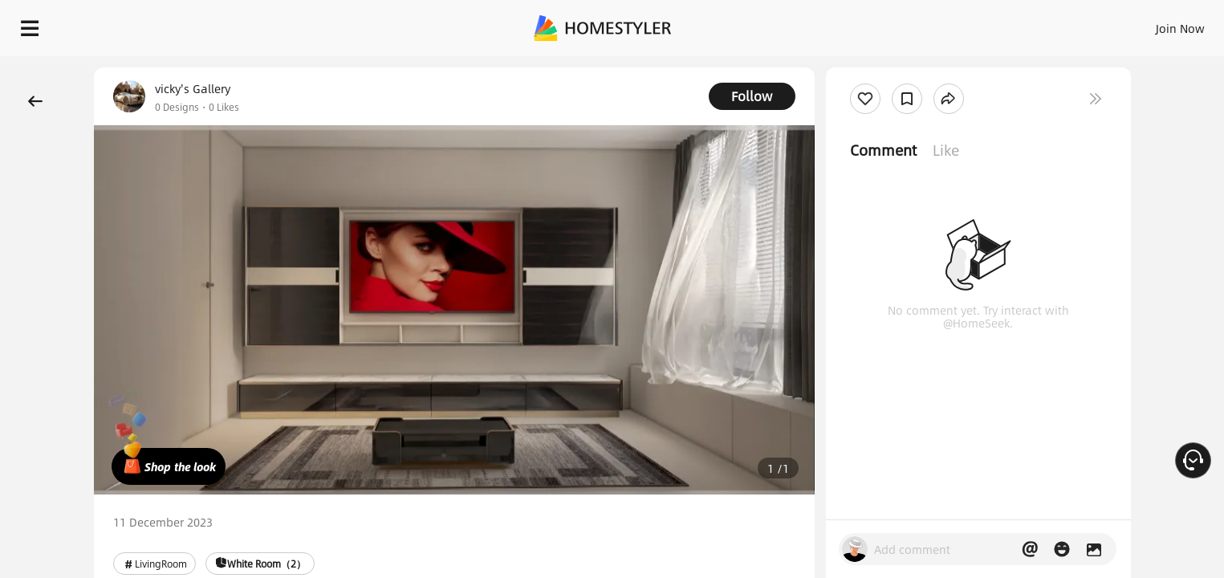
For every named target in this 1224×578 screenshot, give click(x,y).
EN (1042, 24)
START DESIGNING (1144, 24)
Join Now (986, 24)
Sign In (927, 24)
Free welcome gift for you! (890, 67)
